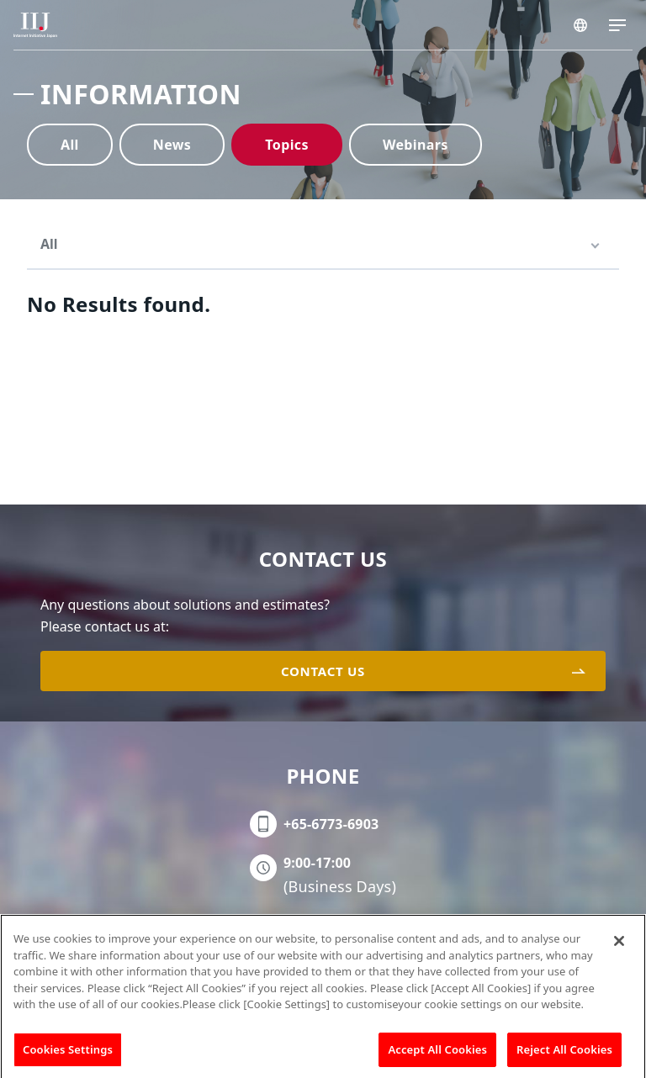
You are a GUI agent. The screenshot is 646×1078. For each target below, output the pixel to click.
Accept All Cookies (437, 1054)
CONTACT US (323, 671)
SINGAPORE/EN (580, 25)
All (70, 144)
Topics (287, 144)
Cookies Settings (68, 1054)
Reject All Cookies (564, 1054)
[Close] (619, 945)
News (172, 144)
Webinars (415, 144)
